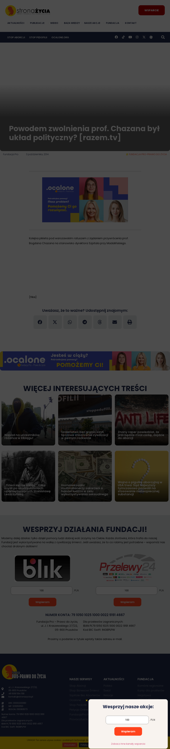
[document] (85, 374)
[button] (87, 716)
